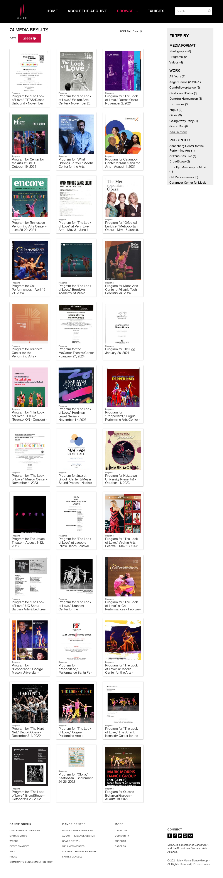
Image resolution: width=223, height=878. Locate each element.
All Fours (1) (177, 76)
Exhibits (155, 11)
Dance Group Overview (25, 830)
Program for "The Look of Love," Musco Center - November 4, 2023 (29, 479)
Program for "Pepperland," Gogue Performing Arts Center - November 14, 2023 (122, 417)
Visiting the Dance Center (79, 851)
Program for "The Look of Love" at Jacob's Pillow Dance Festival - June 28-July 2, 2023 (75, 544)
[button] (209, 10)
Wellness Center (73, 846)
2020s (29, 38)
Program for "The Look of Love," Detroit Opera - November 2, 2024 (122, 99)
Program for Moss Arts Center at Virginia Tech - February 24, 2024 (122, 289)
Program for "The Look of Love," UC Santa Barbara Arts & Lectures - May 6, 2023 (29, 607)
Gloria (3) (175, 115)
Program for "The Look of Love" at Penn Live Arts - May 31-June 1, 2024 (75, 228)
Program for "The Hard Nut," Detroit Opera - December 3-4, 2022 (28, 732)
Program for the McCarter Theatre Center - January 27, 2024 (76, 352)
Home (52, 11)
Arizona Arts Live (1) (182, 156)
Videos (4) (176, 62)
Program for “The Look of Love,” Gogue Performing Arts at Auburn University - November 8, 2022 (75, 736)
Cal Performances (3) (183, 177)
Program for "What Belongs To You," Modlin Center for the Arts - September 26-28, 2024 (76, 164)
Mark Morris (18, 835)
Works (14, 841)
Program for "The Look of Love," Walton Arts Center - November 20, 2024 (75, 101)
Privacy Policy (201, 864)
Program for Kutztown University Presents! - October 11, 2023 (121, 479)
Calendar (121, 830)
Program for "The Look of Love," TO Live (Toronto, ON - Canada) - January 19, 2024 (29, 417)
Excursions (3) (178, 104)
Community (122, 835)
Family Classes (72, 856)
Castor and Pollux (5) (183, 93)
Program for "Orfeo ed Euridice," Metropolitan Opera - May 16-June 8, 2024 (122, 228)
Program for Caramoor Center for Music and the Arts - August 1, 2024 (122, 162)
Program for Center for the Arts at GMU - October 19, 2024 (28, 162)
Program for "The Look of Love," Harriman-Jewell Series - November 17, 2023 (75, 414)
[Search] (190, 11)
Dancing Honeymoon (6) (185, 98)
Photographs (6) (180, 51)
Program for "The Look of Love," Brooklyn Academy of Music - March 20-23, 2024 (75, 291)
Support (120, 841)
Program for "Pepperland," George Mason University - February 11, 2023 (27, 670)
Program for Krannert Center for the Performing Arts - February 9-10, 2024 (27, 354)
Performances (19, 846)
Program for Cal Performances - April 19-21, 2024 (29, 289)
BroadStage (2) (179, 161)
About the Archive (87, 11)
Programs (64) (178, 56)
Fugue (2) (175, 109)
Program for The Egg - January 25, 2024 (121, 351)
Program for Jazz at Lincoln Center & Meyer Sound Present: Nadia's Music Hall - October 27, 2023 (76, 483)
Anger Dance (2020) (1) (185, 82)
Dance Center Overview (77, 830)
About (14, 851)
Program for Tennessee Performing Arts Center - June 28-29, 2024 (29, 226)
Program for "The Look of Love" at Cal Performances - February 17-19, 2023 (123, 607)
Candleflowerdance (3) (184, 87)
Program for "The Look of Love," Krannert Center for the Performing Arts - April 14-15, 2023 (75, 609)
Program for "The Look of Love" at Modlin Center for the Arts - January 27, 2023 (121, 670)
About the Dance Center (78, 835)
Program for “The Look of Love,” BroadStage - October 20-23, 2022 (28, 795)
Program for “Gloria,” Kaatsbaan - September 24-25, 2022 (76, 777)
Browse (127, 11)
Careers (120, 846)
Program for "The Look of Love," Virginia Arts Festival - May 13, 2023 (121, 542)
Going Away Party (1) (183, 121)
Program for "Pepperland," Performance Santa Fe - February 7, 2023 (76, 670)
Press (13, 856)
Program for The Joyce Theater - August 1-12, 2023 (28, 542)
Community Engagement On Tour (31, 862)
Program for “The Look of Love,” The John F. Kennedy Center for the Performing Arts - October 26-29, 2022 (121, 736)
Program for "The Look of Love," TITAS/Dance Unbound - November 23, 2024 (28, 101)
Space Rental (71, 841)
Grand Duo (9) (178, 126)
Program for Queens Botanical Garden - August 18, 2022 (119, 795)
